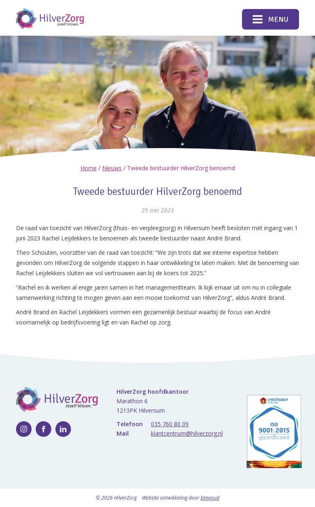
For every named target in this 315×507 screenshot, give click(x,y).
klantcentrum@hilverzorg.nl (187, 433)
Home (88, 168)
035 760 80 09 (170, 424)
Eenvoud (210, 497)
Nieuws (112, 168)
